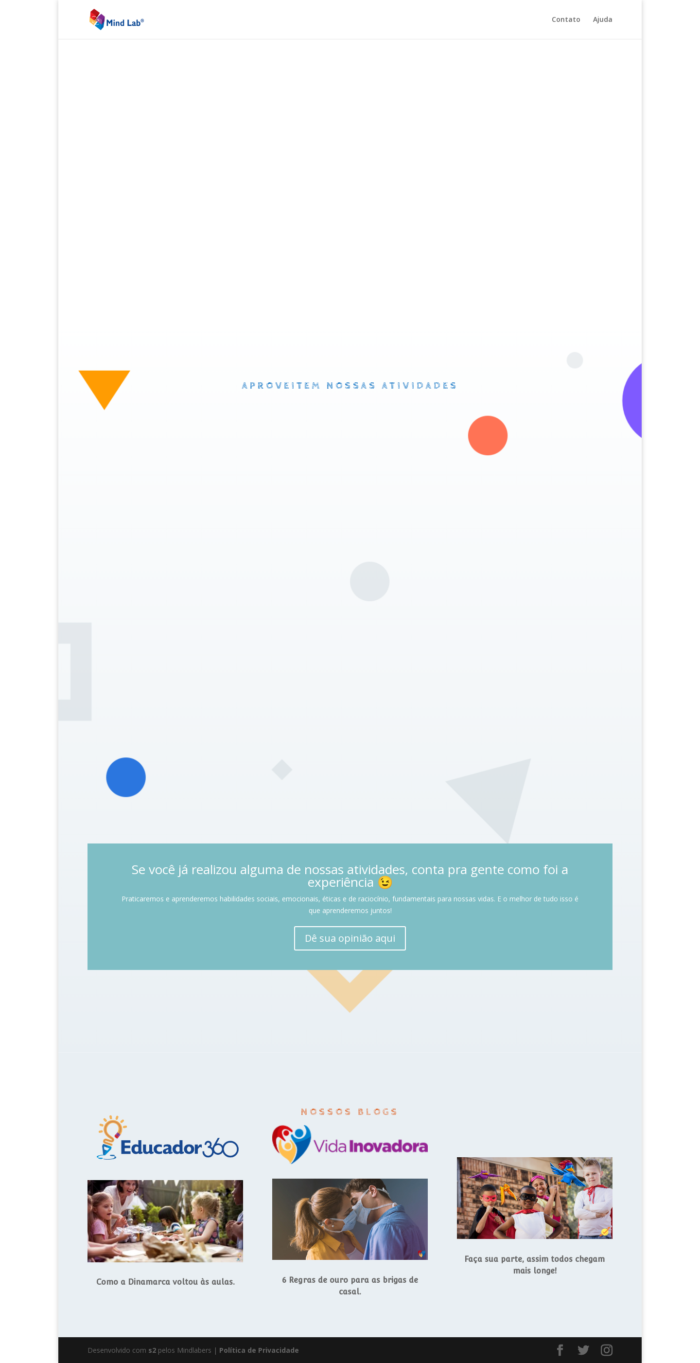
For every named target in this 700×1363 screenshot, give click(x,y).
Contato (566, 20)
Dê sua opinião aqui (350, 938)
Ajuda (602, 20)
